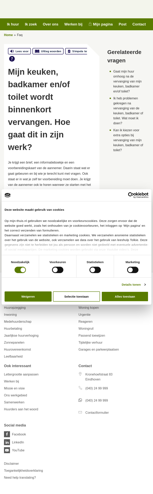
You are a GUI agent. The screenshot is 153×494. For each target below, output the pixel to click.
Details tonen (131, 284)
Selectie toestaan (76, 296)
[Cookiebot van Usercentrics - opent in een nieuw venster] (131, 195)
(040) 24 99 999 (96, 388)
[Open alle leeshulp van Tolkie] (12, 59)
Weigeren (28, 296)
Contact (139, 24)
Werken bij (73, 24)
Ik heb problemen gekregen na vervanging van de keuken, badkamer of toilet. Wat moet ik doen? (128, 111)
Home (8, 35)
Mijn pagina (103, 24)
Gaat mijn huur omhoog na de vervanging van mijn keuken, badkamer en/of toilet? (127, 81)
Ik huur (13, 24)
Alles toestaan (125, 296)
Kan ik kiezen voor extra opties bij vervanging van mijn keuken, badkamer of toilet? (128, 140)
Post (123, 24)
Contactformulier (97, 412)
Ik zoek (31, 24)
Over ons (50, 24)
